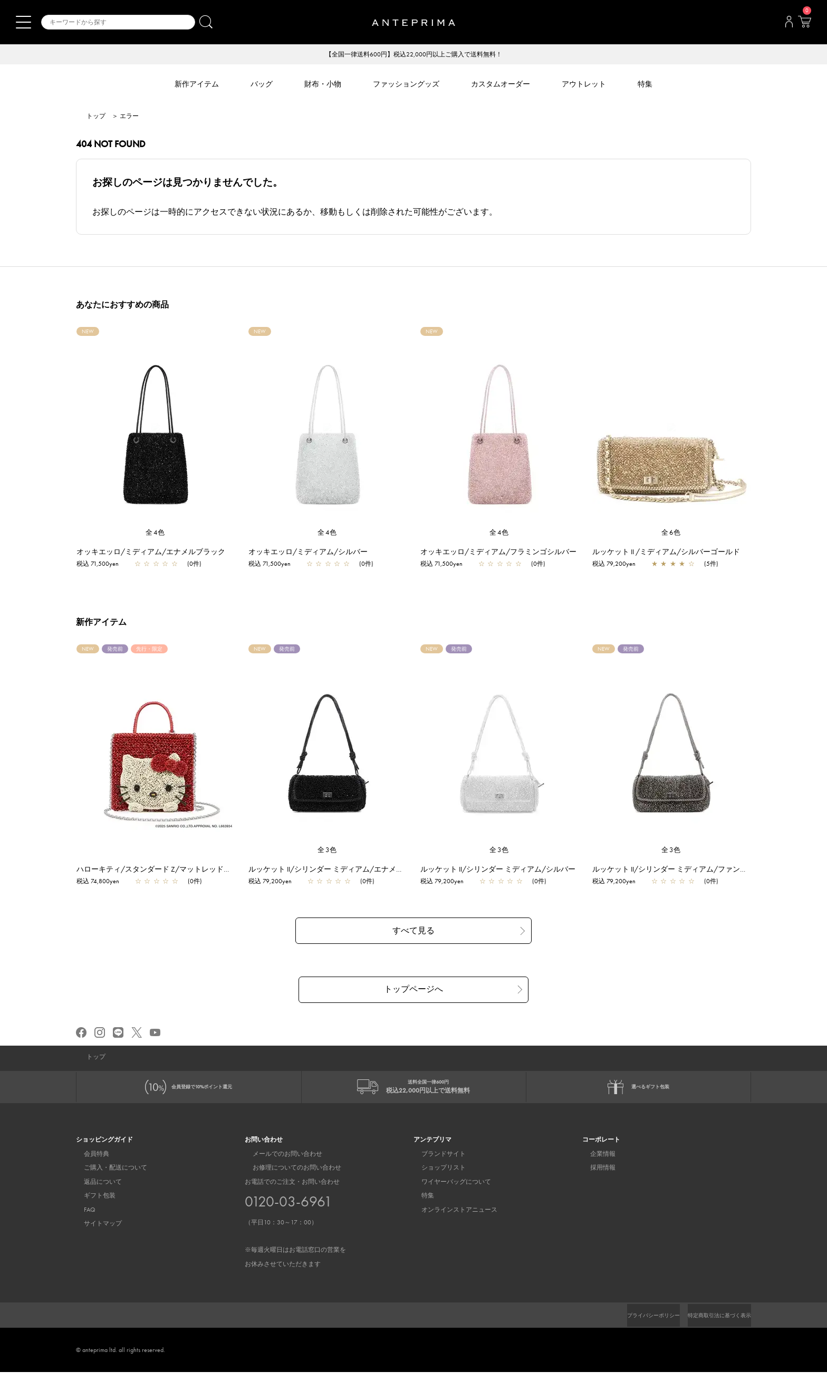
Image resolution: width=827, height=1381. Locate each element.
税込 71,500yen (103, 565)
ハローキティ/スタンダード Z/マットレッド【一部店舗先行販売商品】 (200, 870)
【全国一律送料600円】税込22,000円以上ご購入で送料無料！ (413, 55)
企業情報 (595, 1162)
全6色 (671, 533)
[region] (155, 428)
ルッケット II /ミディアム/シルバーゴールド (671, 552)
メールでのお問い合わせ (279, 1162)
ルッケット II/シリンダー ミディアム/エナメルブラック (346, 870)
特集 (420, 1204)
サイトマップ (95, 1232)
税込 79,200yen (619, 565)
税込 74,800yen (103, 882)
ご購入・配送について (107, 1176)
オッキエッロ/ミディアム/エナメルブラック (156, 552)
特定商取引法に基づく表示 (713, 1324)
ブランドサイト (436, 1162)
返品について (95, 1190)
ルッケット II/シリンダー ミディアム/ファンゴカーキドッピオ (701, 870)
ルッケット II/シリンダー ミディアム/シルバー (503, 870)
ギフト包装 (92, 1204)
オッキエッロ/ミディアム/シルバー (313, 552)
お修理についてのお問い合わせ (289, 1176)
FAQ (82, 1218)
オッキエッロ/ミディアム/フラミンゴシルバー (504, 552)
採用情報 (595, 1176)
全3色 (328, 850)
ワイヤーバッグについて (448, 1190)
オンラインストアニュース (451, 1218)
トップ (95, 117)
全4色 (156, 533)
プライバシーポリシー (635, 1324)
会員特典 (88, 1162)
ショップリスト (436, 1176)
